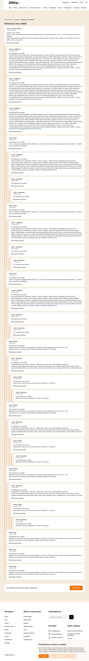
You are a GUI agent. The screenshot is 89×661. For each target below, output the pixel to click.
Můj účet (80, 8)
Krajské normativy (29, 633)
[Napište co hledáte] (61, 617)
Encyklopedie (28, 616)
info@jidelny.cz (54, 631)
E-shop (56, 8)
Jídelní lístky (27, 620)
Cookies (69, 638)
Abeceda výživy (28, 626)
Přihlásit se (76, 588)
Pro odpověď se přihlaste (13, 42)
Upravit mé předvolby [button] (68, 656)
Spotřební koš (28, 640)
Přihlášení (71, 2)
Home (6, 616)
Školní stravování (32, 8)
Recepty (26, 623)
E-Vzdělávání (64, 8)
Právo (25, 630)
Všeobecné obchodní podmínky (73, 634)
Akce (6, 8)
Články (12, 8)
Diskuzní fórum (20, 8)
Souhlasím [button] (44, 656)
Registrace (62, 2)
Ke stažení (27, 636)
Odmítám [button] (54, 656)
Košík (77, 2)
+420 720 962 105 (55, 634)
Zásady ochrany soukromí (75, 631)
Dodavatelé (48, 8)
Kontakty (73, 8)
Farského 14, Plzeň (55, 638)
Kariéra (42, 8)
